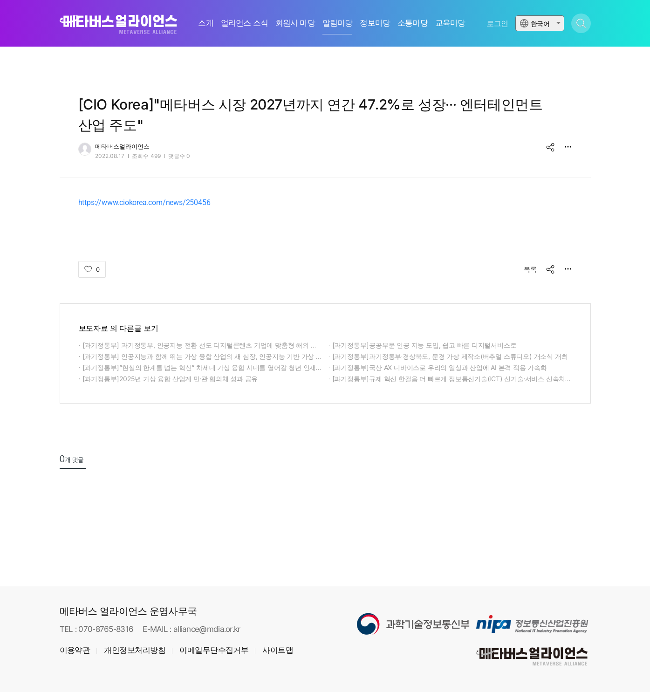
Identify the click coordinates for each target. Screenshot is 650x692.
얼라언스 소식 (244, 23)
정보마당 (375, 23)
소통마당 (412, 23)
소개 (205, 23)
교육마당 (450, 23)
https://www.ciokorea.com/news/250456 (144, 202)
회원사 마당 (295, 23)
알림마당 (337, 23)
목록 (530, 269)
